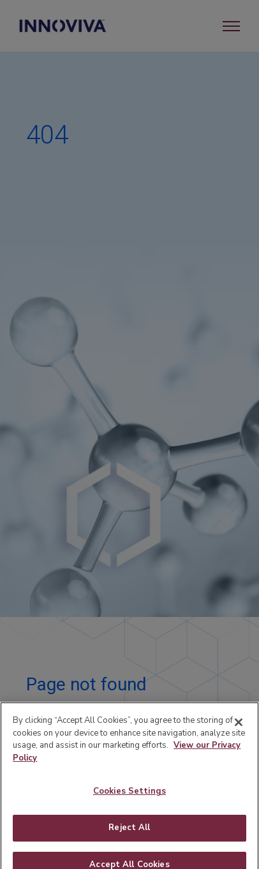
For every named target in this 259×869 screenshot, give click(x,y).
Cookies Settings (129, 797)
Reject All (129, 832)
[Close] (239, 728)
